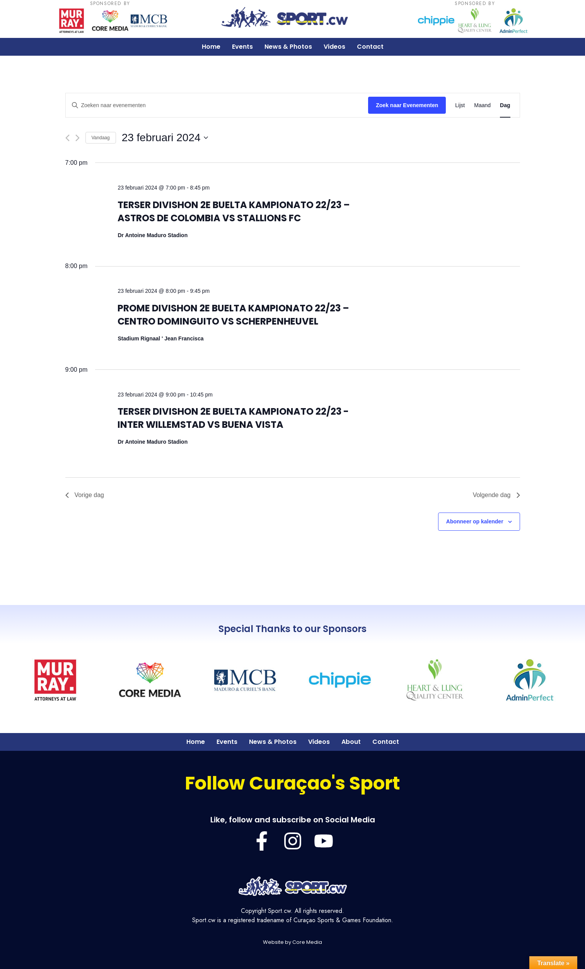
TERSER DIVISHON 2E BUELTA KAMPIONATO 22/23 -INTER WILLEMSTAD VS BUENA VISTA (233, 418)
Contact (370, 46)
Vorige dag (84, 495)
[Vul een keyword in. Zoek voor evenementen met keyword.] (217, 105)
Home (211, 46)
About (351, 741)
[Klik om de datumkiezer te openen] (165, 137)
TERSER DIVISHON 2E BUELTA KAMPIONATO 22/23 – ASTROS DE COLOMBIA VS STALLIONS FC (234, 211)
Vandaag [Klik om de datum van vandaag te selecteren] (101, 137)
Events (242, 46)
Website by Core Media (292, 942)
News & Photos (288, 46)
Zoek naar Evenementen (407, 105)
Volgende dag (496, 495)
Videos (334, 46)
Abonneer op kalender (474, 521)
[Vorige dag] (67, 138)
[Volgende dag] (77, 138)
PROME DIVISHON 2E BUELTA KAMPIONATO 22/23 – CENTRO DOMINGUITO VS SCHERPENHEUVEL (233, 315)
